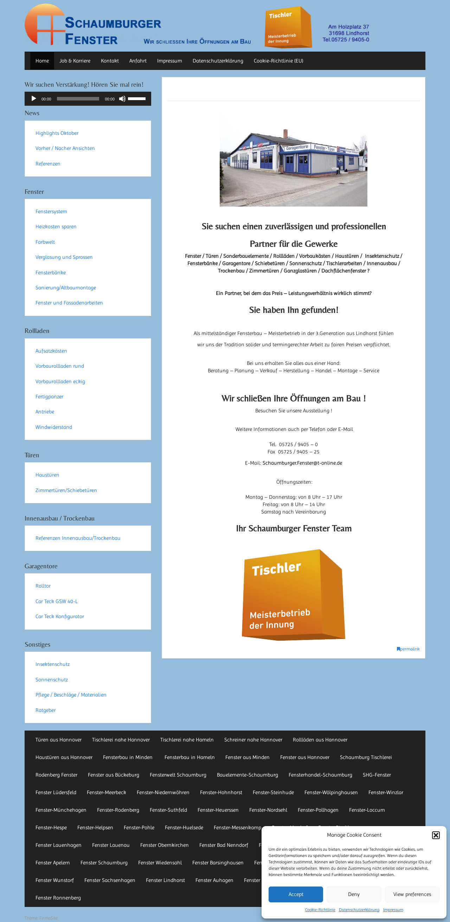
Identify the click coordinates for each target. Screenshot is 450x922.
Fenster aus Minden (247, 757)
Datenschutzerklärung (359, 909)
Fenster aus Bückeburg (113, 775)
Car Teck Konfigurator (60, 616)
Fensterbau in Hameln (190, 757)
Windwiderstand (54, 427)
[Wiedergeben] (33, 98)
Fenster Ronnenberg (58, 898)
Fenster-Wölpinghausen (331, 792)
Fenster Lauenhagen (59, 845)
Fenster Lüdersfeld (56, 792)
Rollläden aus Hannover (320, 740)
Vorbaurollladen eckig (60, 381)
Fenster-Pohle (139, 827)
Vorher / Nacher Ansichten (65, 148)
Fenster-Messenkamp (237, 827)
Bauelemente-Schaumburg (247, 775)
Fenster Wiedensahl (160, 862)
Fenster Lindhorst (165, 880)
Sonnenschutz (52, 679)
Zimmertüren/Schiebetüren (66, 490)
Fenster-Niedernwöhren (163, 792)
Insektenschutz (53, 664)
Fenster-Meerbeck (106, 792)
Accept (296, 894)
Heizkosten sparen (56, 226)
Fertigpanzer (49, 396)
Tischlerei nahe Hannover (121, 740)
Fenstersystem (51, 211)
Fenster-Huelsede (184, 827)
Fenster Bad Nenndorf (223, 845)
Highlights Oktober (57, 133)
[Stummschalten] (122, 98)
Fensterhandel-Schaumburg (320, 775)
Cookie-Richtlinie (320, 909)
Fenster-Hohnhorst (221, 792)
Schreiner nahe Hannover (253, 740)
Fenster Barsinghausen (218, 862)
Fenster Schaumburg (104, 862)
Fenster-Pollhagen (318, 810)
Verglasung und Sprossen (64, 257)
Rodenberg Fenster (56, 775)
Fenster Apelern (53, 862)
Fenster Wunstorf (55, 880)
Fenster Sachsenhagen (109, 880)
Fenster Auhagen (214, 880)
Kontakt (110, 61)
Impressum (393, 909)
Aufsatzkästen (51, 351)
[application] (88, 99)
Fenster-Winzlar (385, 792)
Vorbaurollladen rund (60, 366)
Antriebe (45, 411)
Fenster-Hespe (51, 827)
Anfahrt (138, 61)
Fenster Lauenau (111, 845)
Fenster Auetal (260, 880)
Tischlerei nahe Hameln (187, 740)
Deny (354, 894)
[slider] (78, 98)
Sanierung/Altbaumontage (66, 288)
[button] (435, 835)
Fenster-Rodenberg (118, 810)
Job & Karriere (74, 61)
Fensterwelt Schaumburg (178, 775)
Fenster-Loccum (367, 810)
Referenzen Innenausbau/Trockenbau (78, 538)
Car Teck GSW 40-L (57, 601)
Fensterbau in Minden (128, 757)
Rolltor (43, 586)
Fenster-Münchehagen (61, 810)
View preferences (412, 894)
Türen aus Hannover (59, 740)
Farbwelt (45, 242)
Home (42, 61)
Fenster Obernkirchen (164, 845)
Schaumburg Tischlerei (366, 757)
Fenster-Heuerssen (218, 810)
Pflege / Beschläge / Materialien (71, 695)
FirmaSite (48, 918)
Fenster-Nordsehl (268, 810)
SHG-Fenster (377, 775)
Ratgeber (46, 710)
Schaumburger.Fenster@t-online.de (302, 463)
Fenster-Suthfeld (168, 810)
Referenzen (48, 164)
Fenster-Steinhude (273, 792)
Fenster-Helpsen (95, 827)
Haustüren (47, 475)
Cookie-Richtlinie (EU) (278, 61)
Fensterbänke (51, 272)
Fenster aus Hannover (304, 757)
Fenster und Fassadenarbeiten (69, 303)
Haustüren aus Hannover (64, 757)
